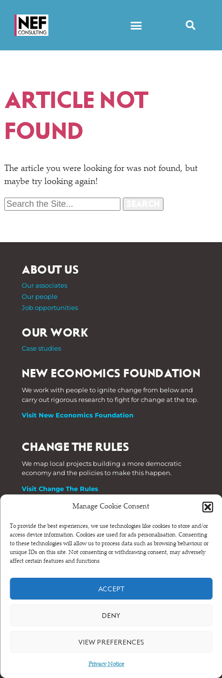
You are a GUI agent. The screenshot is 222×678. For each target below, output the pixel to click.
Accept (111, 589)
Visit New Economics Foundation (77, 415)
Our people (40, 296)
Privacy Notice (106, 664)
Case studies (41, 348)
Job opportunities (50, 307)
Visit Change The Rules (60, 489)
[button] (207, 507)
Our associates (44, 285)
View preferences (111, 642)
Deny (111, 615)
